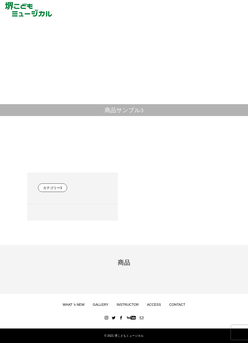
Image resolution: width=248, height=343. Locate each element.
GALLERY (100, 305)
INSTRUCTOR (127, 305)
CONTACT (177, 305)
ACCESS (154, 305)
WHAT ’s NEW (74, 305)
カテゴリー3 (52, 188)
